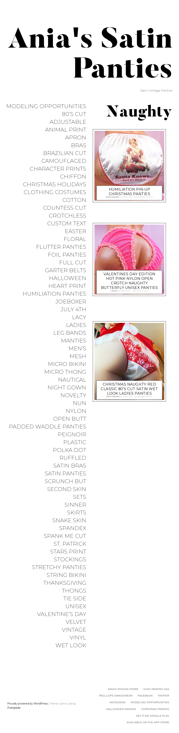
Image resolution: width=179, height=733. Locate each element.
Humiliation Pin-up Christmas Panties (129, 190)
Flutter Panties (61, 247)
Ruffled (72, 458)
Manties (73, 341)
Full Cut (72, 262)
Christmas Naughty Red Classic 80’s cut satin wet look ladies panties (129, 388)
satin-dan (127, 197)
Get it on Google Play (152, 715)
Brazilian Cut (64, 153)
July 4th (73, 309)
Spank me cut (65, 536)
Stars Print (68, 552)
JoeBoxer (70, 302)
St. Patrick (70, 544)
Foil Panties (67, 255)
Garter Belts (65, 270)
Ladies (76, 325)
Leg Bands (69, 333)
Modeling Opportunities (46, 106)
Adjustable (68, 122)
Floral (75, 239)
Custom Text (66, 223)
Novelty (73, 395)
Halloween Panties (121, 709)
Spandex (72, 528)
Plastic (74, 442)
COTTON (74, 200)
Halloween (67, 278)
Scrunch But (65, 481)
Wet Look (70, 645)
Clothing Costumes (55, 192)
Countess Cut (64, 208)
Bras (78, 145)
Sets (79, 497)
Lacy (79, 317)
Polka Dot (69, 450)
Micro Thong (65, 372)
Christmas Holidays (54, 184)
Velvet (76, 622)
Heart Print (67, 286)
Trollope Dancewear (115, 695)
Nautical (72, 380)
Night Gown (66, 387)
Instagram (117, 702)
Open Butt (69, 419)
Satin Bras (69, 466)
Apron (75, 137)
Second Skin (66, 489)
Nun (79, 403)
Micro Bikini (67, 364)
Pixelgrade (14, 707)
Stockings (70, 559)
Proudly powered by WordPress (27, 703)
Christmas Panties (155, 709)
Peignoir (72, 434)
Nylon (76, 411)
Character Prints (58, 169)
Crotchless (67, 216)
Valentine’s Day (61, 614)
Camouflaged (63, 161)
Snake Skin (69, 520)
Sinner (75, 505)
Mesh (77, 356)
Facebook (145, 695)
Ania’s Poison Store (123, 689)
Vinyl (78, 638)
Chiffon (73, 177)
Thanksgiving (64, 583)
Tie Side (74, 598)
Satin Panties (65, 473)
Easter (75, 231)
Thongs (74, 591)
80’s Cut (74, 114)
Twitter (163, 695)
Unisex (75, 606)
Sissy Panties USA (156, 689)
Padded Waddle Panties (47, 427)
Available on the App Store (148, 722)
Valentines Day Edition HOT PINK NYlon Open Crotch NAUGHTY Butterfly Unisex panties (129, 280)
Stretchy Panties (59, 567)
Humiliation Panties (54, 294)
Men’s (77, 348)
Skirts (76, 513)
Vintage (74, 630)
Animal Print (65, 130)
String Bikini (66, 575)
